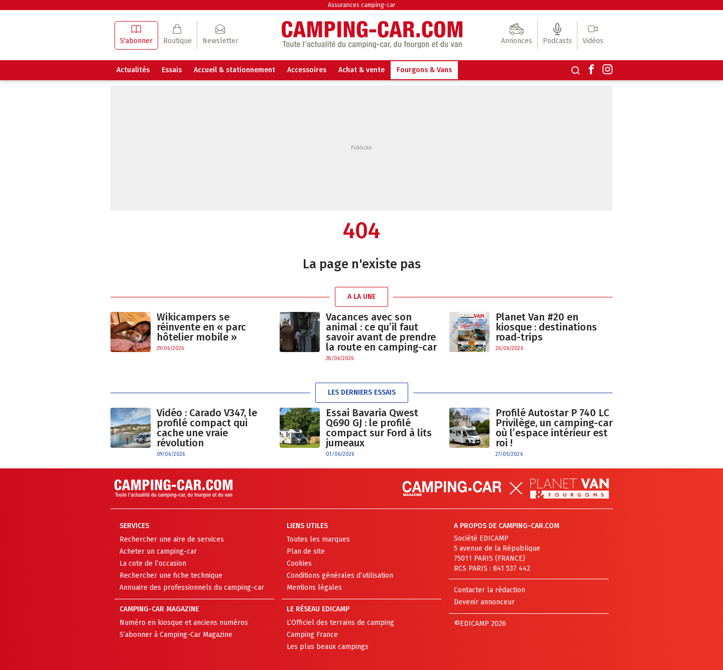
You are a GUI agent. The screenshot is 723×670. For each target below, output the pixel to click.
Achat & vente (361, 70)
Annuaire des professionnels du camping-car (191, 587)
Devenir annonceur (484, 602)
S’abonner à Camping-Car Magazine (175, 634)
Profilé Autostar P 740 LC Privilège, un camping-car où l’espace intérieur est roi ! (554, 428)
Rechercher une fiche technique (170, 575)
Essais (172, 70)
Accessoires (306, 70)
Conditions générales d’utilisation (340, 575)
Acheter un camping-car (158, 551)
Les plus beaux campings (328, 646)
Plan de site (306, 551)
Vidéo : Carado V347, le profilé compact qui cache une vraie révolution (207, 428)
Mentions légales (314, 587)
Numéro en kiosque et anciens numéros (183, 622)
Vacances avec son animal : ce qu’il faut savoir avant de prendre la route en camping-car (381, 332)
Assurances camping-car (361, 5)
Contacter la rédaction (489, 590)
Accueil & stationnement (234, 70)
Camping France (312, 634)
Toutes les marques (318, 539)
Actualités (133, 70)
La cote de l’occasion (152, 563)
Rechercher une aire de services (171, 539)
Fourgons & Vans (424, 70)
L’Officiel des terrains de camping (340, 622)
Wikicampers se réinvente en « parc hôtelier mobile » (201, 327)
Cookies (299, 563)
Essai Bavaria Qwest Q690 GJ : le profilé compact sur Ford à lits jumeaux (379, 428)
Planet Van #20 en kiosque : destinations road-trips (546, 327)
